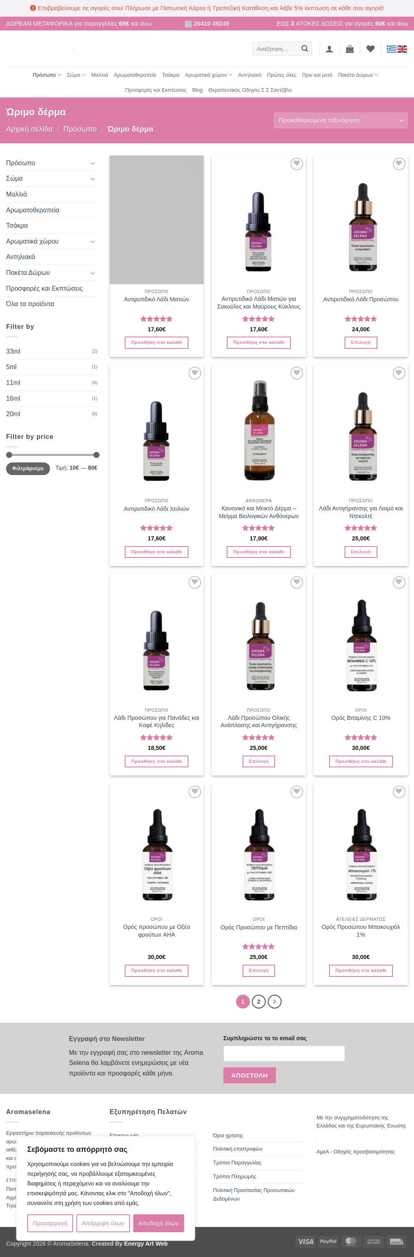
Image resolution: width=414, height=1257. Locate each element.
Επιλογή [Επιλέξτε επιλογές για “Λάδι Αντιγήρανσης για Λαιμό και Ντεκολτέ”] (361, 551)
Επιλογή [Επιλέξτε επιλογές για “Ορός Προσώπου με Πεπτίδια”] (259, 970)
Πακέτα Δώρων (358, 75)
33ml (13, 351)
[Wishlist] (370, 49)
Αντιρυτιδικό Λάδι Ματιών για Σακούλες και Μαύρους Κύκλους (258, 303)
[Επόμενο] (275, 1002)
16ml (13, 398)
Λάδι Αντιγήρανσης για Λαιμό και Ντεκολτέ (361, 512)
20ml (13, 413)
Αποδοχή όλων (158, 1223)
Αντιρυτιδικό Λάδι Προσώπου (361, 299)
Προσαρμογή (50, 1223)
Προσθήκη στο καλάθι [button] (156, 342)
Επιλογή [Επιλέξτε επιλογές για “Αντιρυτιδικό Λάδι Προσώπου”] (361, 342)
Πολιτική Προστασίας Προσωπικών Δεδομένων (254, 1194)
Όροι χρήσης (228, 1135)
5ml (11, 366)
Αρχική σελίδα (29, 129)
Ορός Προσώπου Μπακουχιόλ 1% (361, 931)
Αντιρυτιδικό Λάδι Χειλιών (156, 508)
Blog (197, 90)
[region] (105, 1188)
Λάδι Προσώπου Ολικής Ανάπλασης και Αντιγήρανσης (259, 722)
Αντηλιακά (249, 75)
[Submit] (305, 49)
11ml (13, 382)
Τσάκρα (171, 75)
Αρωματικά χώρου (209, 75)
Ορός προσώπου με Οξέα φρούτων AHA (156, 931)
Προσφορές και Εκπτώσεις (155, 90)
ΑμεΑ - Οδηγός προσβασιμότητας (355, 1152)
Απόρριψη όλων (103, 1223)
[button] (329, 49)
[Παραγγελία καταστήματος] (341, 120)
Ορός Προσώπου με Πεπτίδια (259, 927)
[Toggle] (93, 163)
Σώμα (76, 75)
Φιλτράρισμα (27, 468)
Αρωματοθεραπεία (135, 75)
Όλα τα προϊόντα (30, 303)
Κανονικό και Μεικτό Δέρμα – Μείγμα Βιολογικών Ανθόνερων (259, 512)
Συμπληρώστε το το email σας (265, 1038)
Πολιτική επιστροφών (238, 1149)
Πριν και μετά (317, 75)
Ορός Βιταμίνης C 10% (360, 718)
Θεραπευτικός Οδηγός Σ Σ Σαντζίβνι (250, 90)
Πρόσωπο (47, 75)
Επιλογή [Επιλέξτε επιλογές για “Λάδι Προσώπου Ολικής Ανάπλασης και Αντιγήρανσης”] (259, 761)
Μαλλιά (99, 75)
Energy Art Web (145, 1243)
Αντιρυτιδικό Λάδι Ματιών (156, 299)
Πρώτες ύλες (281, 75)
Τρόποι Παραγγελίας (237, 1163)
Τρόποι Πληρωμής (235, 1176)
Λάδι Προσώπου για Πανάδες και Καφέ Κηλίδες (156, 722)
